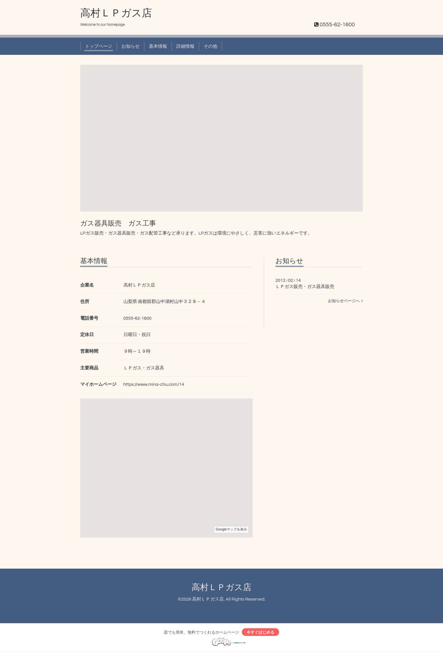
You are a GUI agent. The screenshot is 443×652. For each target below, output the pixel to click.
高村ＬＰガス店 (116, 13)
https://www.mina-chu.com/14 (153, 384)
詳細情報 (185, 46)
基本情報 (158, 46)
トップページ (98, 46)
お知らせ (130, 46)
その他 (210, 46)
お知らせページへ (345, 301)
